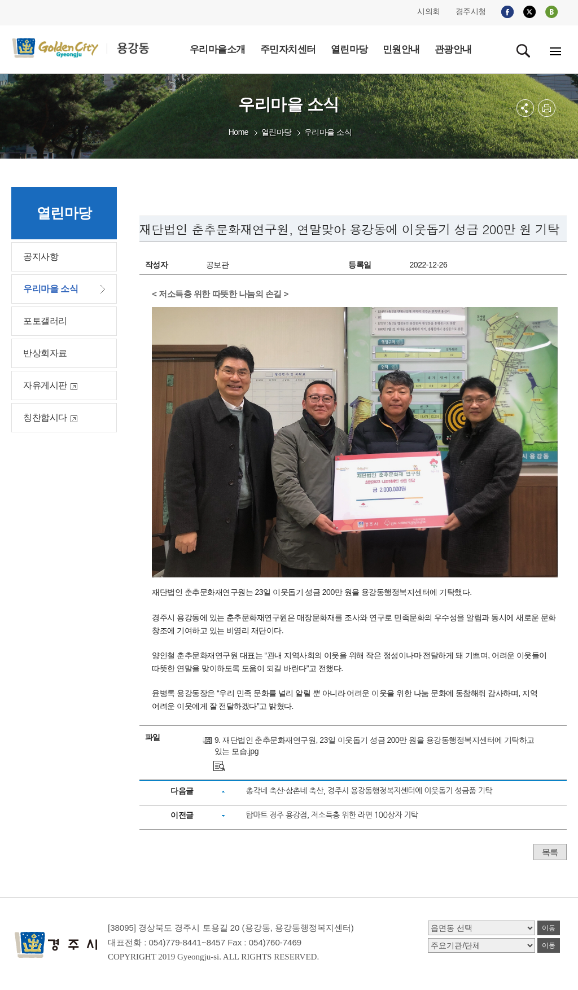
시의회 (428, 11)
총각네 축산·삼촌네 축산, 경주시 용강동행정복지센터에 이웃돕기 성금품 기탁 (369, 791)
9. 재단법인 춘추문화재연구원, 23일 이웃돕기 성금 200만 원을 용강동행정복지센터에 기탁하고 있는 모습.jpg (374, 745)
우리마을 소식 (328, 132)
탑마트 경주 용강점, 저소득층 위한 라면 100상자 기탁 (332, 815)
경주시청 (471, 11)
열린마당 (276, 132)
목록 (550, 852)
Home (238, 132)
